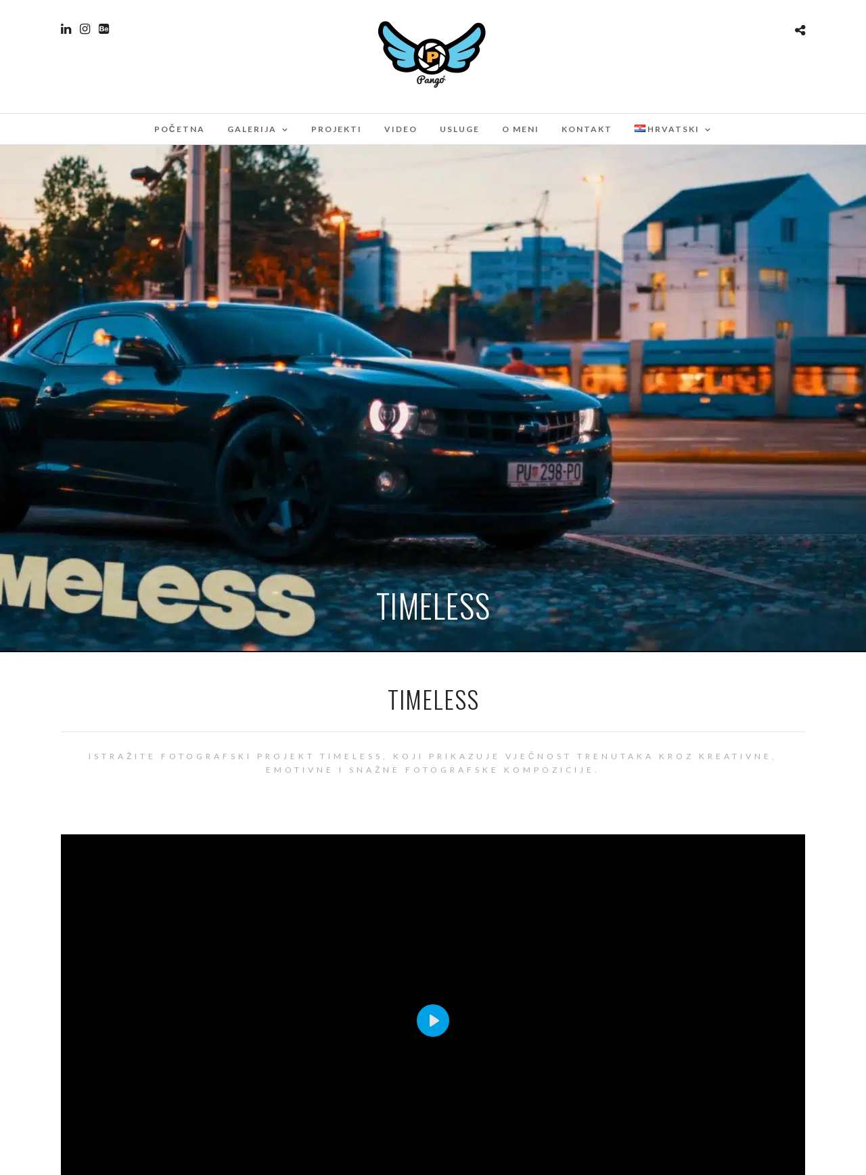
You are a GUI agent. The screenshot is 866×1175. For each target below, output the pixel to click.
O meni (520, 129)
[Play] (433, 1020)
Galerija (252, 129)
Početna (179, 129)
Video (400, 129)
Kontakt (587, 129)
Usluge (460, 129)
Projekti (336, 129)
